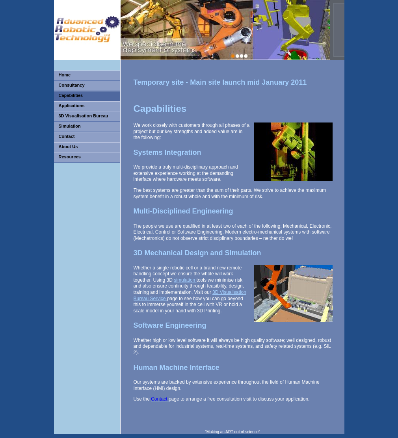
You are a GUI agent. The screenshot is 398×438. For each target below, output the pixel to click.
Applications (72, 105)
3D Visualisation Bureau (83, 115)
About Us (68, 146)
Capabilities (71, 95)
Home (65, 74)
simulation (185, 280)
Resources (70, 156)
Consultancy (72, 85)
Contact (67, 136)
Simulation (70, 126)
